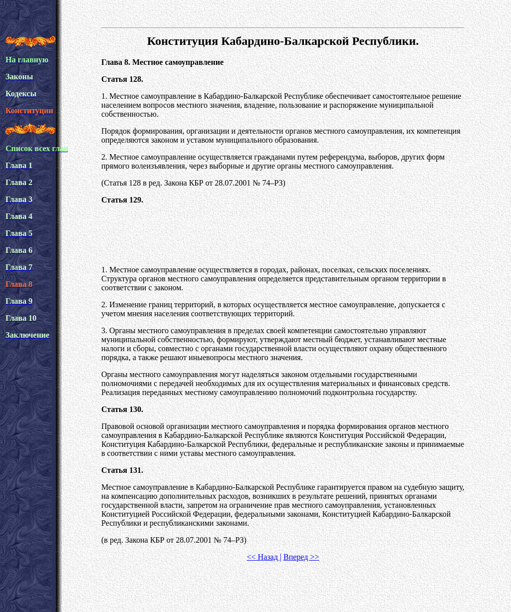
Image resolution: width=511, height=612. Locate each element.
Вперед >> (301, 557)
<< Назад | (264, 557)
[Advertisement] (283, 234)
